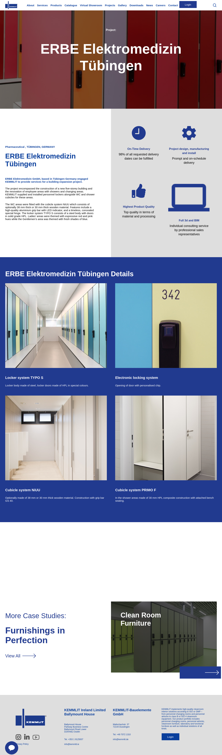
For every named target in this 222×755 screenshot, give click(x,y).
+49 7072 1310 (124, 734)
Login (170, 736)
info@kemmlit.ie (71, 744)
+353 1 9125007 (75, 739)
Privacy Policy (22, 744)
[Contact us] (9, 746)
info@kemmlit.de (121, 739)
